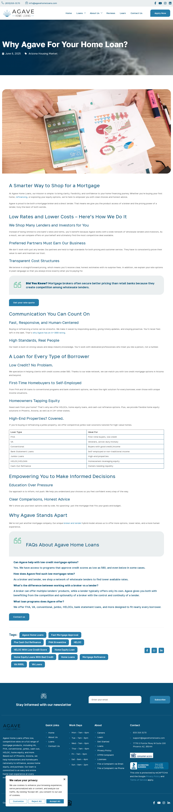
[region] (37, 791)
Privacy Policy (104, 750)
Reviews (111, 13)
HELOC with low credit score (30, 649)
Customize (18, 801)
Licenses (101, 759)
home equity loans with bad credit (33, 657)
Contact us (19, 617)
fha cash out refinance (27, 642)
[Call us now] (2, 2)
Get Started (103, 741)
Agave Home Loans (33, 635)
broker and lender (72, 523)
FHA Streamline (57, 642)
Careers (101, 732)
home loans (68, 657)
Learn (123, 13)
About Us (96, 13)
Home (69, 13)
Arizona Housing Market (43, 53)
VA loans (37, 664)
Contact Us (136, 13)
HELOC (77, 642)
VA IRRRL (19, 664)
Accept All (55, 801)
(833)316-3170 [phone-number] (12, 3)
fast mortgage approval (64, 635)
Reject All (37, 801)
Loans (81, 13)
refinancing (21, 197)
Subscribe (160, 699)
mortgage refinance (94, 657)
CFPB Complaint (105, 755)
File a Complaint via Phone (110, 768)
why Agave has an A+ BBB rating (49, 332)
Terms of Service (138, 780)
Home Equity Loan (65, 649)
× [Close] (64, 779)
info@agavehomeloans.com (43, 3)
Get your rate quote (24, 302)
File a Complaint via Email (110, 763)
